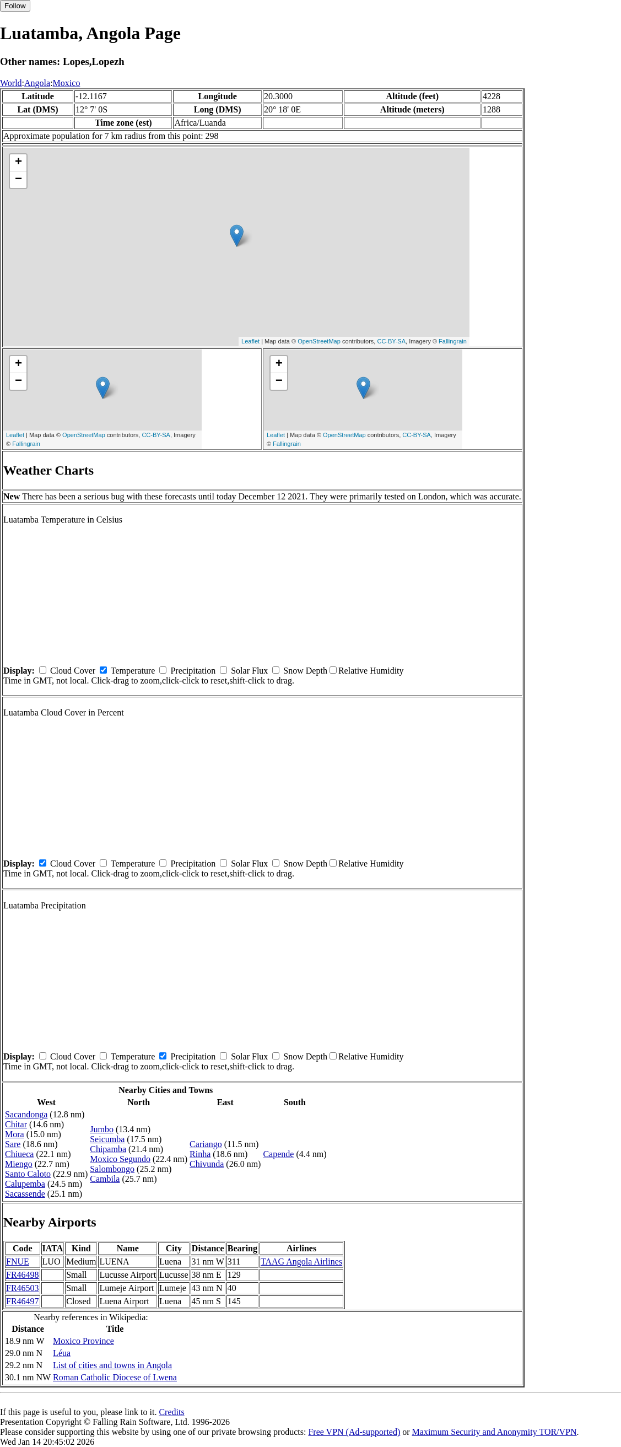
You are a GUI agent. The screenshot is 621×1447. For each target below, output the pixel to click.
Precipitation (192, 670)
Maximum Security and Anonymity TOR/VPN (494, 1432)
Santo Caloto (28, 1174)
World (11, 83)
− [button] (18, 179)
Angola (37, 83)
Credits (171, 1412)
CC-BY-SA (391, 341)
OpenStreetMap (319, 341)
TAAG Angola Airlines (301, 1261)
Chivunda (207, 1164)
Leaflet (250, 341)
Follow (15, 6)
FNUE (17, 1261)
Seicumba (107, 1139)
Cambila (105, 1179)
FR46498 (22, 1274)
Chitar (16, 1124)
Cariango (206, 1144)
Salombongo (112, 1169)
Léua (62, 1353)
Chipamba (108, 1149)
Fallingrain (453, 341)
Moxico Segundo (120, 1159)
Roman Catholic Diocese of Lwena (115, 1377)
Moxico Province (83, 1341)
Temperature (133, 670)
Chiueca (19, 1154)
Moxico (66, 83)
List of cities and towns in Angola (112, 1365)
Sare (12, 1144)
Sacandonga (26, 1114)
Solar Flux (249, 670)
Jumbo (102, 1129)
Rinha (200, 1154)
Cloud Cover (72, 670)
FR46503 (22, 1288)
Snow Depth (305, 670)
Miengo (19, 1164)
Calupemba (25, 1183)
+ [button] (18, 162)
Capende (278, 1154)
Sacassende (25, 1193)
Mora (14, 1134)
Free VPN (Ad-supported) (354, 1432)
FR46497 (22, 1301)
